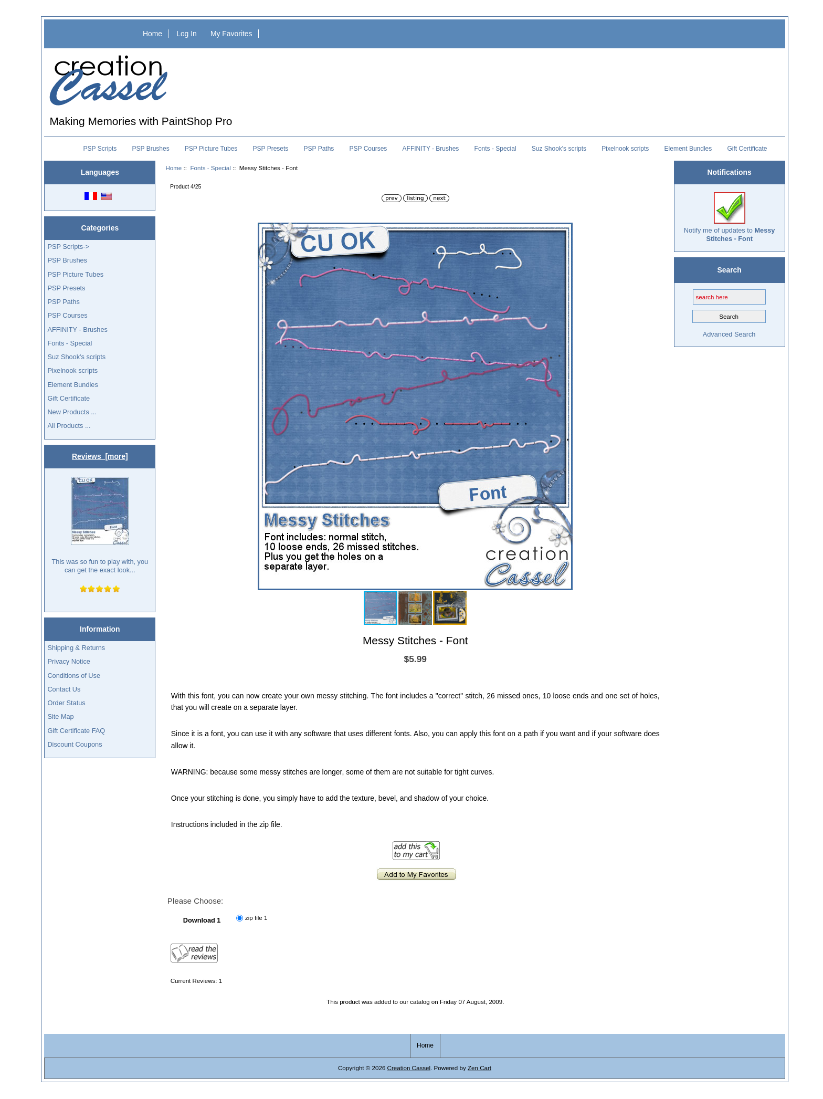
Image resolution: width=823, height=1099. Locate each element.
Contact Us (63, 689)
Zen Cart (479, 1067)
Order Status (66, 703)
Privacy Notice (68, 661)
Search (729, 270)
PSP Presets (271, 148)
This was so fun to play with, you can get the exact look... (100, 525)
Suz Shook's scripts (559, 148)
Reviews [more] (100, 456)
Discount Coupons (74, 744)
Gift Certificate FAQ (76, 731)
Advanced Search (729, 334)
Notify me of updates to (729, 217)
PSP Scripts (100, 148)
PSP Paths (319, 148)
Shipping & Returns (76, 648)
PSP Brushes (151, 148)
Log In (186, 33)
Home (152, 33)
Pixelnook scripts (625, 148)
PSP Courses (368, 148)
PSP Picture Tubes (211, 148)
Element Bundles (688, 148)
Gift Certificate (747, 148)
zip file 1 (256, 917)
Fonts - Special (210, 167)
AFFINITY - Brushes (431, 148)
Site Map (60, 716)
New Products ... (72, 412)
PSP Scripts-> (68, 246)
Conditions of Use (73, 675)
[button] (563, 232)
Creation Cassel (408, 1067)
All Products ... (68, 426)
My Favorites (231, 33)
